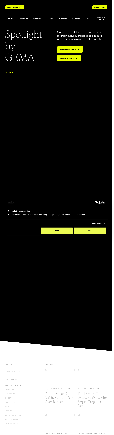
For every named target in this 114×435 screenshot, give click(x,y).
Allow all (90, 230)
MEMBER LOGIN (100, 7)
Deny (57, 230)
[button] (11, 18)
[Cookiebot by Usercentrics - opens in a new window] (96, 202)
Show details (96, 223)
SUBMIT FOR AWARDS (15, 7)
